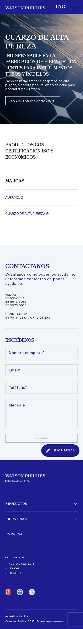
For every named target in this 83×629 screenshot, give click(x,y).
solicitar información (32, 100)
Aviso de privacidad (17, 616)
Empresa (14, 534)
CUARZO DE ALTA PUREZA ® (27, 214)
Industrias (16, 519)
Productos (16, 504)
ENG (60, 7)
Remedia (58, 621)
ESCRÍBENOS (60, 450)
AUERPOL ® (14, 198)
